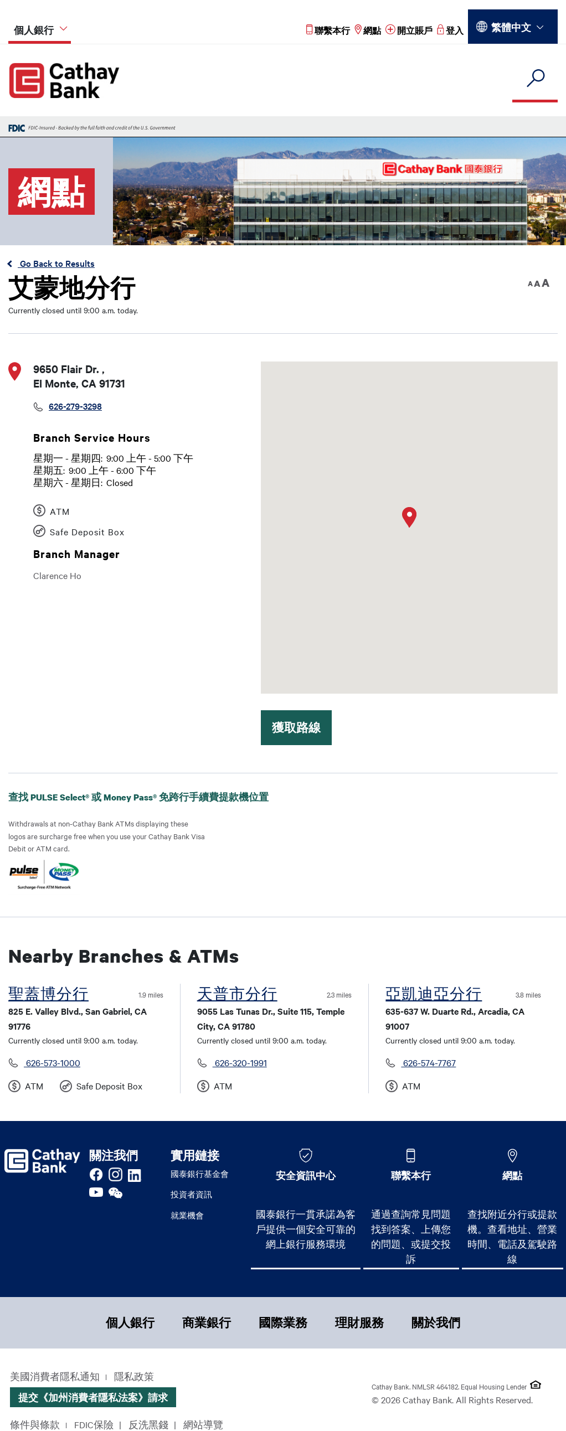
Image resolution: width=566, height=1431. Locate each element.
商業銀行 (206, 1322)
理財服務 (359, 1322)
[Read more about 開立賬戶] (409, 30)
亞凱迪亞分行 (433, 994)
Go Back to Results (56, 263)
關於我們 (435, 1322)
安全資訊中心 (306, 1175)
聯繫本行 (411, 1175)
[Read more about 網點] (367, 30)
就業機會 (187, 1215)
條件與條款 (35, 1424)
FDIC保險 (94, 1424)
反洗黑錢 (148, 1424)
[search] (535, 79)
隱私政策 (134, 1376)
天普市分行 (237, 994)
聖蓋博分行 (48, 994)
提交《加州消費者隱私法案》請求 (93, 1397)
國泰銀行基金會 (200, 1174)
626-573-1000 (52, 1062)
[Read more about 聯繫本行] (328, 30)
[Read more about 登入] (450, 30)
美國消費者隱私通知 (55, 1376)
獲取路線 (296, 727)
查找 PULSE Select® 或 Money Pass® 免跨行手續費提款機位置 (138, 804)
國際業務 (283, 1322)
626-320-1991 (240, 1062)
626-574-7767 (428, 1062)
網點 (512, 1175)
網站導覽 (203, 1424)
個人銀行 (130, 1322)
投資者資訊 (191, 1194)
